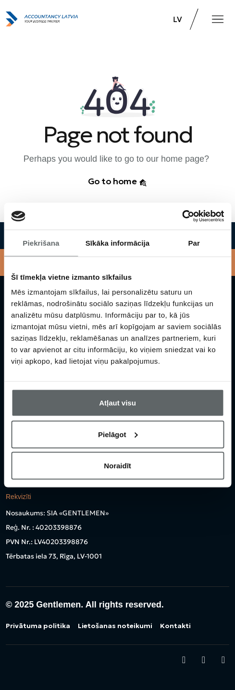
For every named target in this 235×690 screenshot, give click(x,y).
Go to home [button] (118, 181)
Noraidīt (117, 466)
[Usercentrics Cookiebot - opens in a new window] (182, 216)
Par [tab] (194, 242)
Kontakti (175, 625)
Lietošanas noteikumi (115, 625)
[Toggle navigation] (217, 19)
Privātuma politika (38, 625)
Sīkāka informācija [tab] (118, 242)
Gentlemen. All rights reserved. (99, 604)
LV (177, 19)
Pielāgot (117, 434)
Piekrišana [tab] (41, 242)
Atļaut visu (117, 403)
